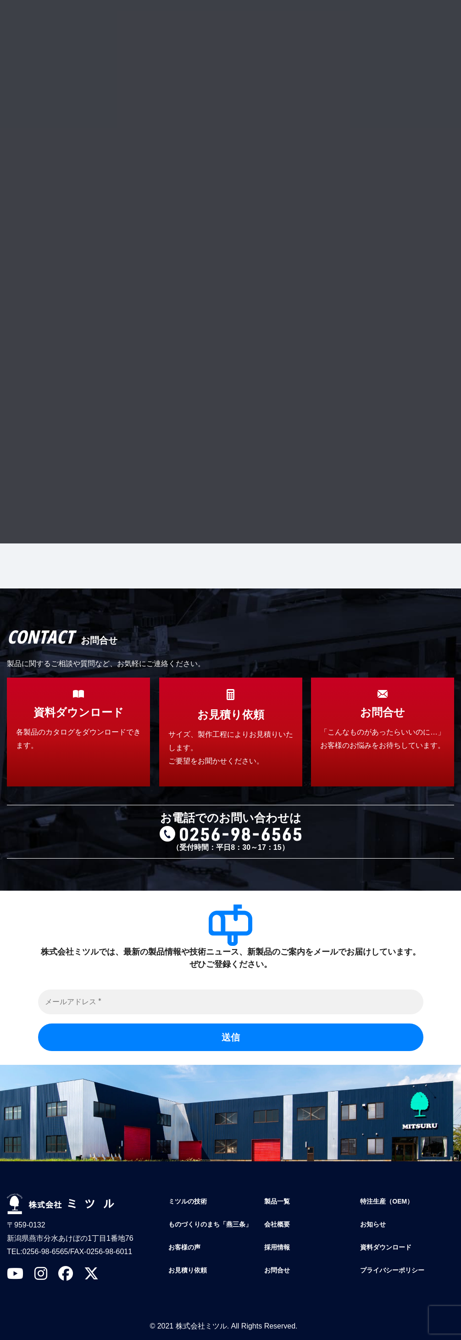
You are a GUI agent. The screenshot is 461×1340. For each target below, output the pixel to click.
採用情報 (277, 1247)
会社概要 (277, 1224)
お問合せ (277, 1270)
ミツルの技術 (187, 1201)
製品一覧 (277, 1201)
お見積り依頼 (187, 1270)
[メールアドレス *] (230, 1001)
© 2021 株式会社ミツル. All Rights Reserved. (223, 1326)
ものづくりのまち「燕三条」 (210, 1224)
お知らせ (373, 1224)
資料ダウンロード (385, 1247)
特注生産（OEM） (386, 1201)
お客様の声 (184, 1247)
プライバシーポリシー (199, 432)
